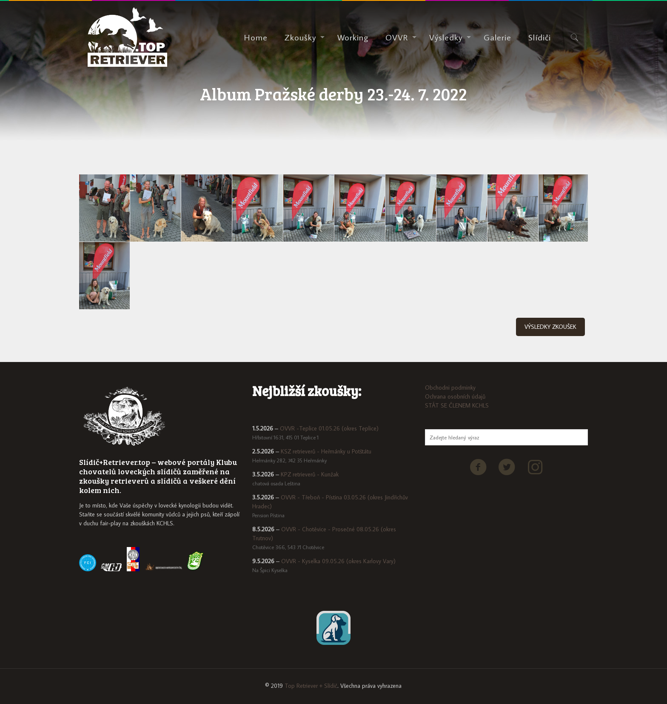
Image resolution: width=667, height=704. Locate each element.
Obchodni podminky (450, 387)
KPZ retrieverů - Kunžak (310, 474)
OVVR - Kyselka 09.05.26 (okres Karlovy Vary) (338, 561)
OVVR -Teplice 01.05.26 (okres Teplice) (329, 428)
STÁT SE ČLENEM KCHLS (457, 405)
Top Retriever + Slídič (311, 686)
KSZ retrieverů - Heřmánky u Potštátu (326, 451)
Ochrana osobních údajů (455, 396)
